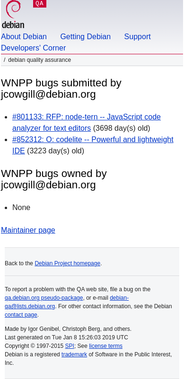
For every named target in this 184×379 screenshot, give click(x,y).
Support (137, 37)
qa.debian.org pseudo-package (44, 298)
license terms (106, 346)
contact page (21, 315)
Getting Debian (85, 37)
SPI (69, 346)
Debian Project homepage (67, 263)
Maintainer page (28, 230)
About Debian (24, 37)
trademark (74, 354)
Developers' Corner (33, 48)
